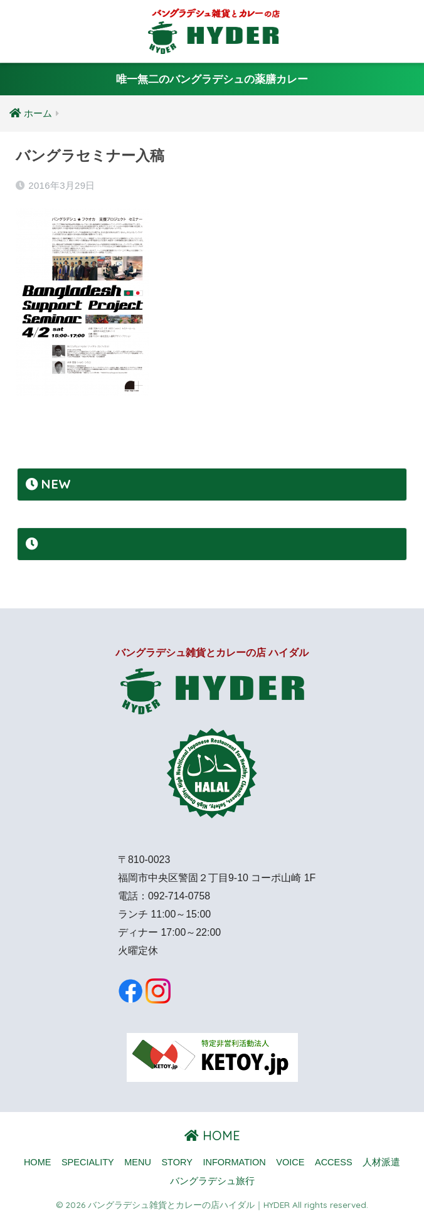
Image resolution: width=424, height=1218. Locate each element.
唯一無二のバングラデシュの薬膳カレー (212, 79)
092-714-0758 (179, 896)
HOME (212, 1135)
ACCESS (333, 1162)
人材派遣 (381, 1162)
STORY (176, 1162)
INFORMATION (234, 1162)
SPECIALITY (87, 1162)
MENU (137, 1162)
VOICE (290, 1162)
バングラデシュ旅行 (212, 1181)
